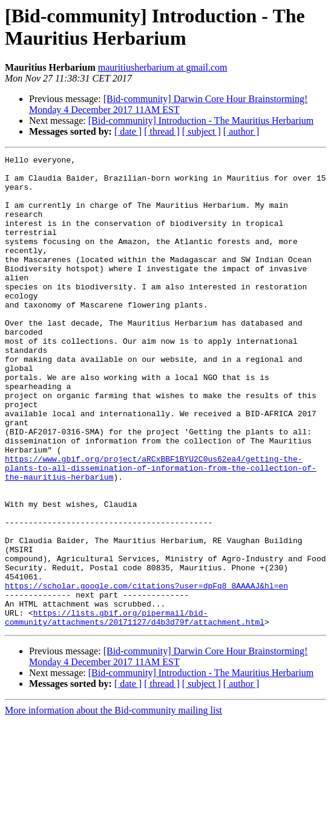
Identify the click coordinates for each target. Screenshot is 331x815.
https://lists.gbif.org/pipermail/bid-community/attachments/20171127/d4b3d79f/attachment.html (134, 710)
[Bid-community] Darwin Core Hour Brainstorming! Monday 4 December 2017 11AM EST (168, 104)
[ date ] (128, 131)
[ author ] (241, 131)
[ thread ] (162, 131)
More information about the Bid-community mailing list (113, 804)
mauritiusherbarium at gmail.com (163, 67)
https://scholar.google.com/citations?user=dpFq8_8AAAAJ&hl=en (146, 672)
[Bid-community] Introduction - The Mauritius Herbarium (201, 120)
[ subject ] (201, 131)
